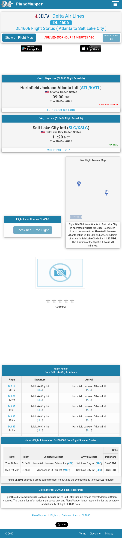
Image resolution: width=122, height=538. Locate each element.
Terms (84, 533)
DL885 (11, 426)
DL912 (11, 386)
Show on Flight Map (19, 37)
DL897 (11, 406)
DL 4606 (61, 22)
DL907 (11, 396)
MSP (66, 470)
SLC (40, 389)
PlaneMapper (39, 515)
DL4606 (86, 515)
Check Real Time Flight (32, 230)
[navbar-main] (115, 4)
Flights (54, 515)
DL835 (11, 416)
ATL (89, 389)
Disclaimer (97, 533)
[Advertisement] (61, 63)
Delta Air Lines (68, 16)
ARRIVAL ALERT (111, 37)
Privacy (111, 533)
